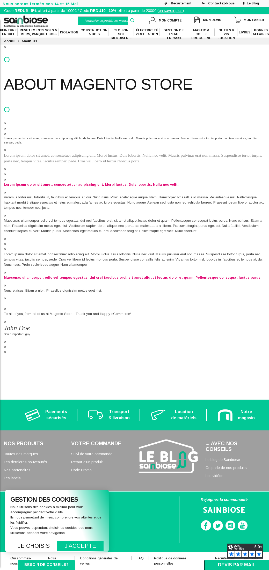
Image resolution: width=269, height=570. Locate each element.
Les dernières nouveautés (25, 462)
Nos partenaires (17, 470)
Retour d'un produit (87, 462)
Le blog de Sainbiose (223, 460)
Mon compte (170, 20)
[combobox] (103, 21)
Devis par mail (237, 564)
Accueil (9, 41)
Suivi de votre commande (91, 454)
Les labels (12, 478)
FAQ (140, 558)
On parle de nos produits (226, 468)
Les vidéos (214, 476)
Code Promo (81, 470)
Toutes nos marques (21, 454)
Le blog (253, 3)
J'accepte (80, 546)
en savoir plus (171, 10)
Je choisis (34, 546)
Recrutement (181, 3)
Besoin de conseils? (46, 564)
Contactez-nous (221, 3)
